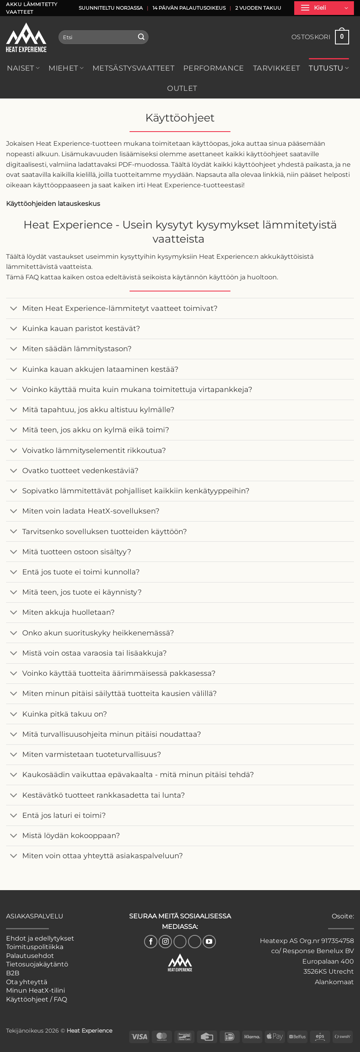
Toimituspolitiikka (34, 947)
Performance (213, 68)
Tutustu (329, 68)
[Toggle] (14, 309)
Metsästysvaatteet (133, 68)
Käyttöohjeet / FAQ (36, 999)
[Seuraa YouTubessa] (209, 941)
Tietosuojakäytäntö (37, 964)
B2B (12, 973)
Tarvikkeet (276, 68)
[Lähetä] (141, 37)
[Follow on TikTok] (180, 941)
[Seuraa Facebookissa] (150, 941)
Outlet (182, 88)
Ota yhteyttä (26, 982)
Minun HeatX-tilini (35, 990)
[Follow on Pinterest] (194, 941)
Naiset (23, 68)
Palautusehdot (30, 956)
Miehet (66, 68)
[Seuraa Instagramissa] (165, 941)
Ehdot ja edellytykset (40, 938)
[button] (324, 8)
